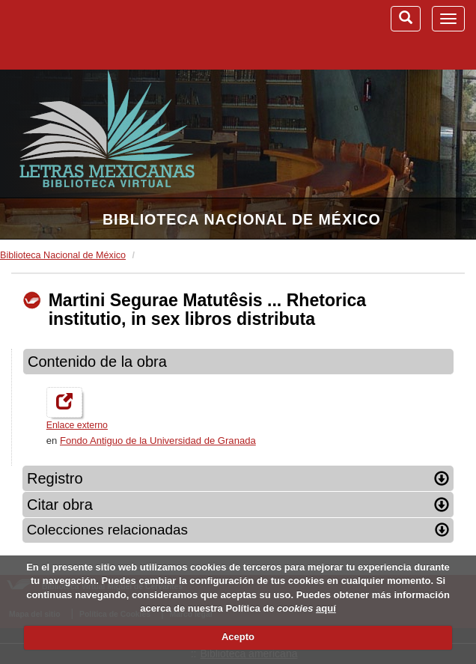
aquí (326, 608)
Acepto (238, 636)
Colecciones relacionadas (238, 529)
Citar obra (238, 504)
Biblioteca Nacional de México (242, 219)
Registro (238, 478)
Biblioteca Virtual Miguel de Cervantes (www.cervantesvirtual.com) (90, 34)
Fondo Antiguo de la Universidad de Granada (158, 440)
